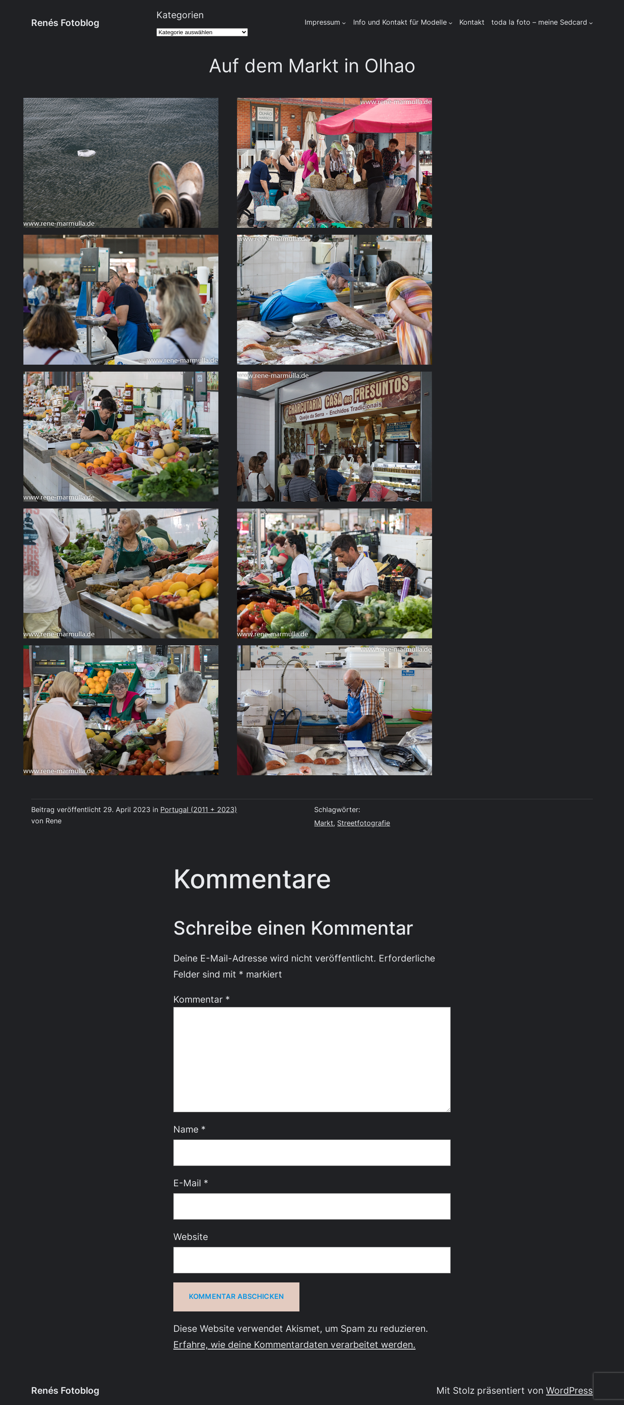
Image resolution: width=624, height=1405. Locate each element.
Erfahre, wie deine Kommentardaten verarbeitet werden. (294, 1344)
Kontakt (471, 22)
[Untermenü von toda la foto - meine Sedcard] (591, 23)
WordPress (569, 1390)
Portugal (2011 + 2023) (198, 810)
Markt (323, 823)
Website (190, 1236)
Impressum (322, 22)
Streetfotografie (363, 823)
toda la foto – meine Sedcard (539, 22)
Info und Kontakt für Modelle (400, 22)
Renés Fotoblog (65, 22)
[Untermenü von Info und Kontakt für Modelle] (450, 23)
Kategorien (180, 14)
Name (189, 1129)
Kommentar (201, 999)
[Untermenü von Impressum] (344, 23)
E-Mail (190, 1182)
